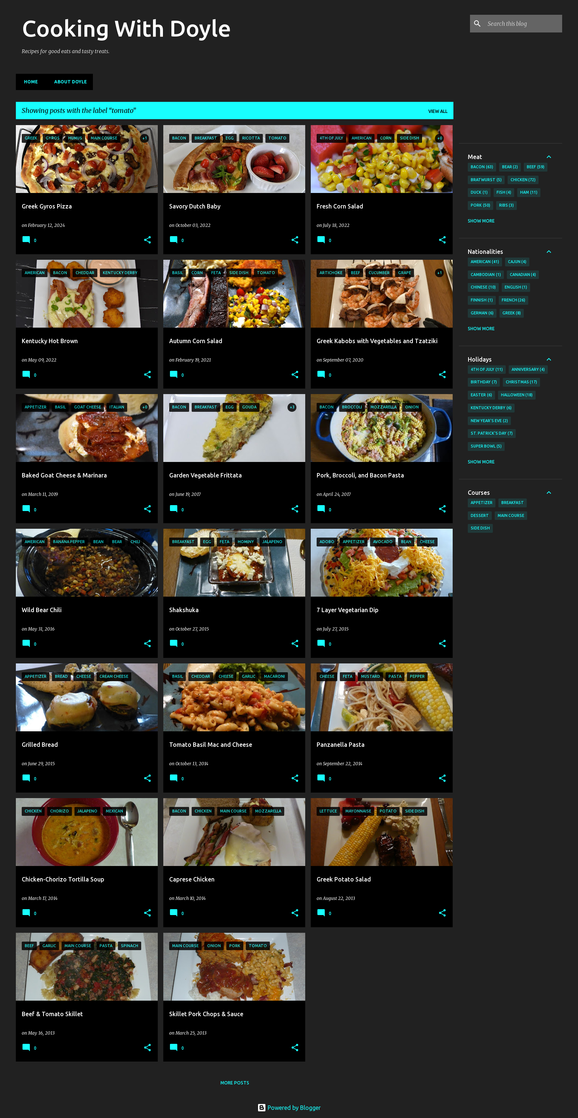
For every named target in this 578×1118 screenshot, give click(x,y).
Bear (510, 167)
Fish (504, 193)
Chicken (523, 180)
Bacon (482, 167)
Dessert (480, 515)
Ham (528, 193)
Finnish (482, 300)
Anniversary (528, 370)
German (482, 313)
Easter (481, 395)
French (514, 300)
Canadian (523, 275)
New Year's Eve (489, 421)
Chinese (483, 287)
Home (29, 81)
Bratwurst (486, 180)
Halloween (517, 395)
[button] (147, 240)
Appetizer (481, 502)
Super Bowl (486, 446)
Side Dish (480, 528)
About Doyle (68, 81)
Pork (480, 205)
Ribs (506, 205)
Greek (511, 313)
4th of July (487, 370)
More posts (234, 1082)
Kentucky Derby (491, 408)
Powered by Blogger (289, 1107)
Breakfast (512, 502)
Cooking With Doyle (126, 28)
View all (438, 111)
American (485, 262)
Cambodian (486, 275)
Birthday (484, 382)
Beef (535, 167)
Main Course (511, 515)
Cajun (517, 262)
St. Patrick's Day (492, 433)
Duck (479, 193)
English (516, 287)
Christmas (521, 382)
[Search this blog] (523, 23)
